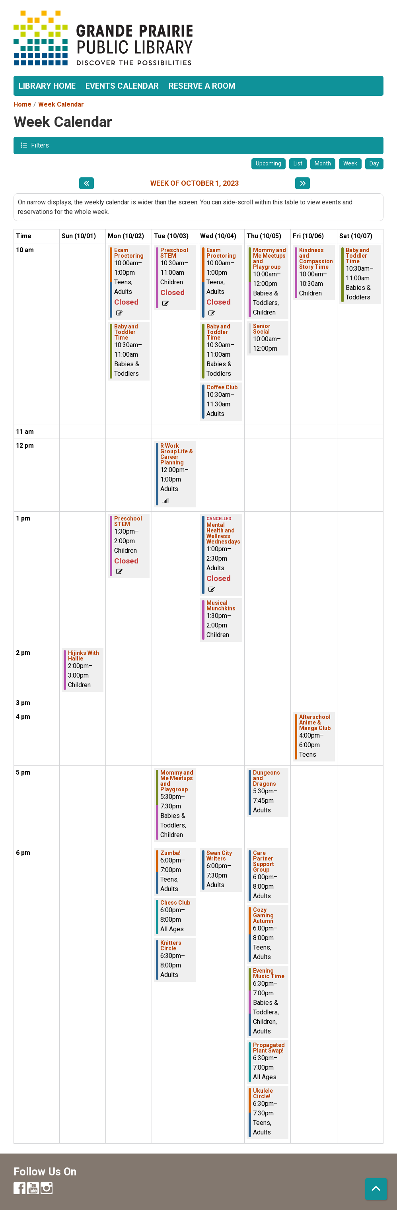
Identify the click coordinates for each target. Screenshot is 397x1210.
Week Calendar (61, 104)
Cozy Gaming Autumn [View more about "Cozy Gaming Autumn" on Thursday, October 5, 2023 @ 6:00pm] (263, 915)
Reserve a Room (202, 86)
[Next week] (302, 183)
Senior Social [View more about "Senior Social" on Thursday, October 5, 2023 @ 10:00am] (262, 328)
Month (323, 163)
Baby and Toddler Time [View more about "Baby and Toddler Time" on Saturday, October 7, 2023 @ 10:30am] (358, 255)
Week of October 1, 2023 (194, 183)
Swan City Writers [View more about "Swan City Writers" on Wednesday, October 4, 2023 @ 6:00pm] (219, 855)
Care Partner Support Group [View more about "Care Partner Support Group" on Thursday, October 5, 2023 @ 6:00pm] (263, 861)
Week (350, 163)
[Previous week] (86, 183)
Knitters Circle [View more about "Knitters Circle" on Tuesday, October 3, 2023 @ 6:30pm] (170, 945)
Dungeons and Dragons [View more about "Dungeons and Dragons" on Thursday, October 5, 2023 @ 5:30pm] (266, 778)
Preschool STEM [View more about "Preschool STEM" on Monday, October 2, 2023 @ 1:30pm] (128, 521)
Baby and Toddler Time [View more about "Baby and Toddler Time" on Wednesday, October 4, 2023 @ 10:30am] (218, 332)
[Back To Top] (376, 1189)
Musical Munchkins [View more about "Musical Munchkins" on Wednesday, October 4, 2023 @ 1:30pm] (220, 605)
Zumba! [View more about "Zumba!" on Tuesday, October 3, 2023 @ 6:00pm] (170, 853)
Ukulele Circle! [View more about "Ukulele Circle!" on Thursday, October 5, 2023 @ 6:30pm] (263, 1093)
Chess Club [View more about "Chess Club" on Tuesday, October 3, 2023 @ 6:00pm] (175, 902)
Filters (39, 145)
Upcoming (268, 163)
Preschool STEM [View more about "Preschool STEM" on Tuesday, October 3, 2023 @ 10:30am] (174, 252)
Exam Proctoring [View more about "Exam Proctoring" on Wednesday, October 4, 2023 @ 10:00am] (221, 252)
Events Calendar (122, 86)
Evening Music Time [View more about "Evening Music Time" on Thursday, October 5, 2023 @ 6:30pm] (268, 973)
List (298, 163)
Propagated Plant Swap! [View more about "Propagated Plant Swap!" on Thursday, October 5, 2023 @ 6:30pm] (269, 1047)
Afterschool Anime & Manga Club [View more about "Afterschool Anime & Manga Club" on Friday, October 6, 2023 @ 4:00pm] (315, 722)
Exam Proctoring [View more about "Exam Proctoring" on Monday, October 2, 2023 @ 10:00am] (129, 252)
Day (374, 163)
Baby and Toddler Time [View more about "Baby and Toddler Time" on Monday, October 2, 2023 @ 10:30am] (126, 332)
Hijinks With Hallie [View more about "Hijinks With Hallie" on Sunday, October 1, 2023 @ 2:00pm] (83, 655)
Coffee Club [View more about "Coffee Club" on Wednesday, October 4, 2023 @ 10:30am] (221, 387)
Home (22, 104)
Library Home (47, 86)
